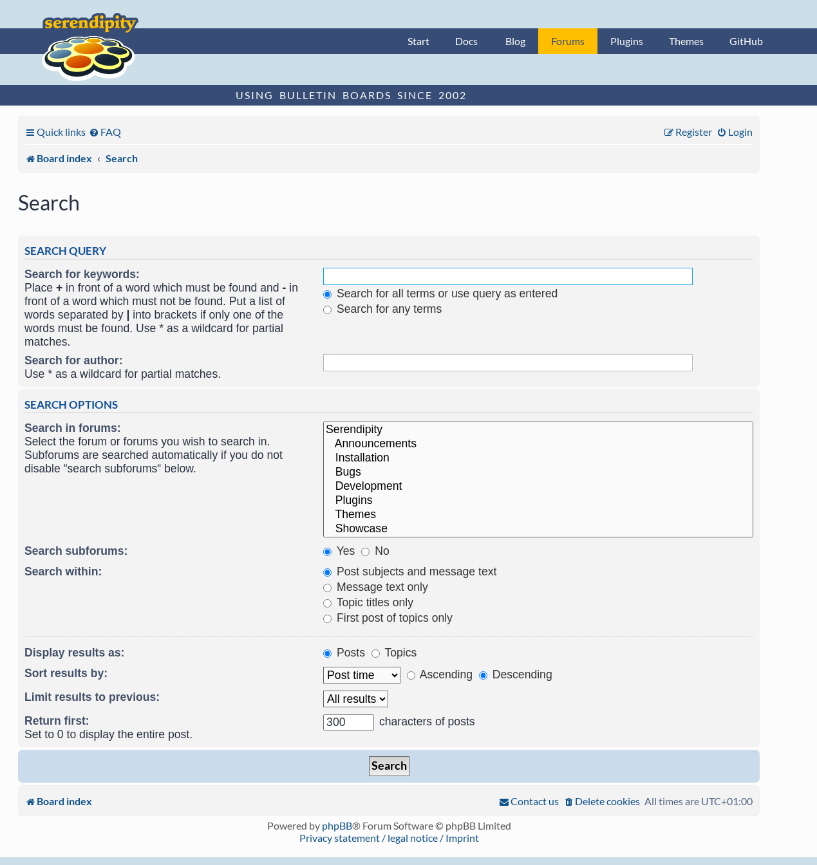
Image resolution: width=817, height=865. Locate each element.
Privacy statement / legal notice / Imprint (389, 838)
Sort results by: (66, 673)
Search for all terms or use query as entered (440, 293)
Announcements (538, 444)
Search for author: (73, 360)
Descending (515, 674)
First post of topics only (388, 617)
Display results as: (74, 652)
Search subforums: (75, 550)
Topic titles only (368, 602)
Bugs (538, 472)
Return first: (56, 720)
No (375, 550)
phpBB (337, 825)
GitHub (746, 41)
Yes (339, 550)
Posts (344, 652)
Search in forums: (72, 428)
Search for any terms (382, 308)
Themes (686, 41)
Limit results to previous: (92, 697)
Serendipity (538, 430)
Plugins (626, 41)
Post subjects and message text (409, 571)
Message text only (375, 587)
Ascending (440, 674)
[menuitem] (105, 131)
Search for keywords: (82, 274)
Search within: (63, 571)
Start (418, 41)
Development (538, 486)
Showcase (538, 529)
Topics (394, 652)
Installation (538, 458)
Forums (568, 41)
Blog (515, 41)
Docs (466, 41)
